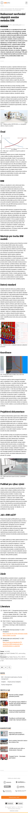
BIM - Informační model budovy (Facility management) (11, 678)
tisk (2, 667)
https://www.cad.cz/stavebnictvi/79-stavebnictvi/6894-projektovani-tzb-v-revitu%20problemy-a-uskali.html (13, 644)
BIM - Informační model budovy (18, 8)
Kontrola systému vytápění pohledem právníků (16, 695)
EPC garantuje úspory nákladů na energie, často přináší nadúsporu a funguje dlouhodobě (18, 703)
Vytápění (3, 682)
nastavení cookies (14, 810)
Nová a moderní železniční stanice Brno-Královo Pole (18, 741)
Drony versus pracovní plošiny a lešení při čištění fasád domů (17, 711)
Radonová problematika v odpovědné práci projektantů (16, 733)
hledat (9, 667)
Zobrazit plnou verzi (14, 797)
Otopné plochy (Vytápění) (14, 682)
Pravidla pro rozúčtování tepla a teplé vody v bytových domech (17, 719)
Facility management (8, 8)
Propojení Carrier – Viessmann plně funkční (17, 757)
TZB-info (2, 8)
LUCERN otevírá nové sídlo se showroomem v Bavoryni (17, 749)
